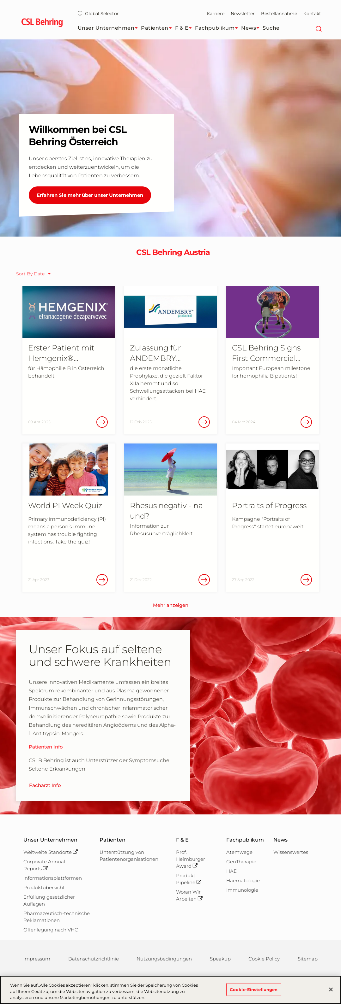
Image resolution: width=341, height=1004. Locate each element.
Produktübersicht (44, 887)
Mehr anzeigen (170, 605)
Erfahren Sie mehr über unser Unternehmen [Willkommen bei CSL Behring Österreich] (90, 195)
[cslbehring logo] (42, 23)
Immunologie (242, 890)
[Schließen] (331, 993)
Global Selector (98, 13)
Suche (271, 28)
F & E (185, 28)
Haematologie (243, 881)
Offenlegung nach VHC (50, 930)
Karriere (215, 13)
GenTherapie (241, 862)
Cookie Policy (264, 959)
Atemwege (239, 852)
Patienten (158, 28)
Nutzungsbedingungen (164, 959)
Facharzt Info (45, 785)
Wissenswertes (290, 852)
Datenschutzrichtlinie (93, 959)
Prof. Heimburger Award (190, 859)
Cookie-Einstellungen (254, 992)
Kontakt (312, 13)
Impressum (36, 959)
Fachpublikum (218, 28)
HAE (231, 871)
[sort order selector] (35, 273)
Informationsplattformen (52, 878)
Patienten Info (46, 747)
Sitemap (308, 959)
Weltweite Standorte (50, 852)
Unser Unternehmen (109, 28)
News (252, 28)
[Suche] (318, 28)
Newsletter (243, 13)
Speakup (220, 959)
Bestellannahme (279, 13)
